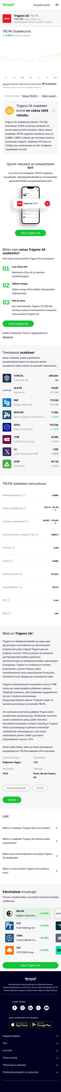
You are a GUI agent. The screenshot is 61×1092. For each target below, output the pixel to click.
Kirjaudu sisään (42, 4)
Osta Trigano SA (30, 233)
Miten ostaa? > (50, 96)
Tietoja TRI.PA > (30, 96)
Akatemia (8, 337)
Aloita (12, 799)
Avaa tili (6, 84)
